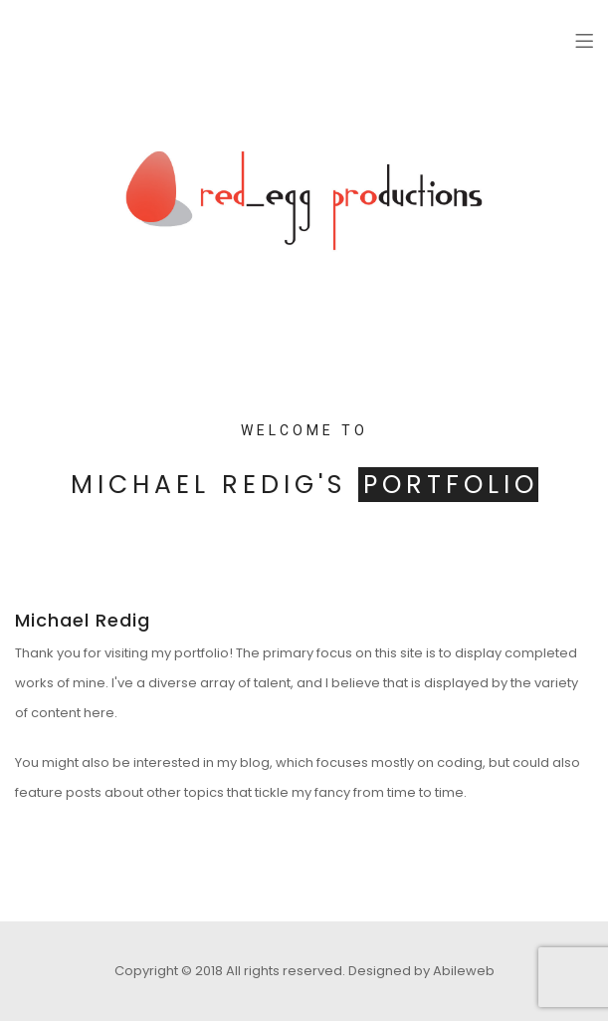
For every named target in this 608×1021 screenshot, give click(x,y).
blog (255, 762)
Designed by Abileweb (421, 970)
